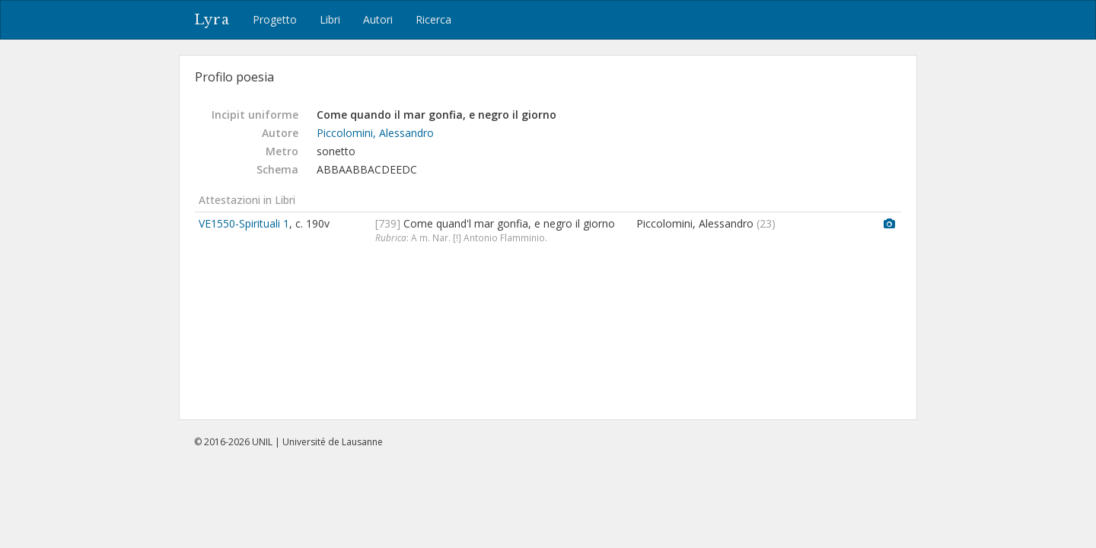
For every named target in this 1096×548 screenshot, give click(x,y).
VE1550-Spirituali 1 (244, 223)
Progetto (275, 19)
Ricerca (433, 19)
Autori (378, 19)
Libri (330, 19)
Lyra (212, 19)
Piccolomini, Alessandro (375, 133)
